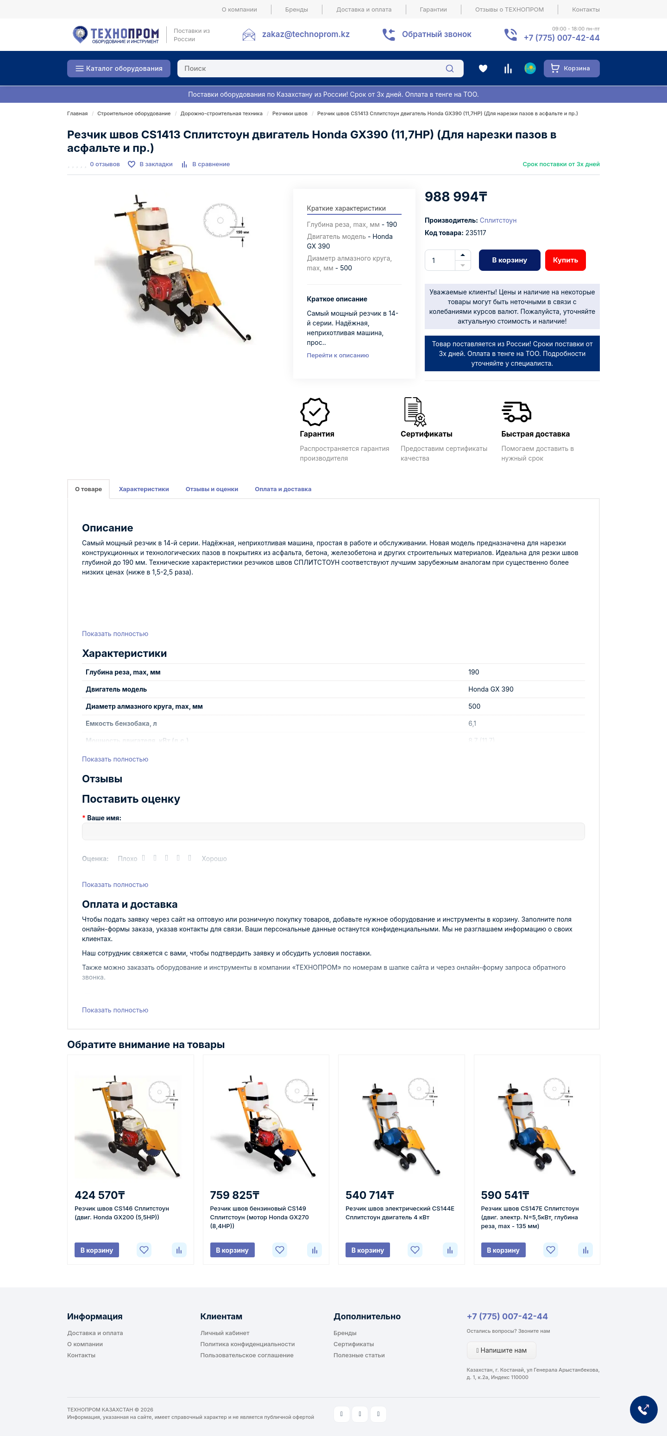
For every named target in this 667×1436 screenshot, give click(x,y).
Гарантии (433, 9)
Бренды (296, 9)
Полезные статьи (359, 1355)
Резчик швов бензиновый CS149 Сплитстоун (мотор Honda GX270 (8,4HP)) (259, 1217)
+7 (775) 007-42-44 (507, 1316)
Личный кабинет (225, 1332)
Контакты (586, 9)
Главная (77, 113)
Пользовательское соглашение (247, 1355)
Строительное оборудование (133, 113)
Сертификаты (354, 1344)
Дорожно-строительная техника (222, 113)
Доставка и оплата (364, 9)
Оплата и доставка (283, 489)
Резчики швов (290, 113)
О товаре (88, 489)
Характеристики (144, 489)
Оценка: (95, 858)
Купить (565, 260)
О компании (239, 9)
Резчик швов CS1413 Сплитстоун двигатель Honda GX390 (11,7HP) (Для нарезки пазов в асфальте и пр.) (447, 113)
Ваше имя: (104, 818)
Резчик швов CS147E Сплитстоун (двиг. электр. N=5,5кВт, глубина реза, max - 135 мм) (530, 1217)
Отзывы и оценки (212, 489)
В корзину (509, 260)
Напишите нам (502, 1350)
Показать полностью (115, 633)
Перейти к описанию (338, 355)
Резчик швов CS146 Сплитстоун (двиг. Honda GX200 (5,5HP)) (122, 1213)
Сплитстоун (498, 220)
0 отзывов (105, 164)
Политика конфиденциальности (248, 1344)
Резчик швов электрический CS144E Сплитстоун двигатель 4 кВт (400, 1213)
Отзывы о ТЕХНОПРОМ (509, 9)
